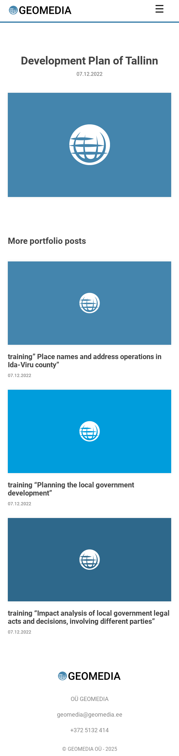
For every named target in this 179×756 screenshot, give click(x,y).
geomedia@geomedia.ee (89, 714)
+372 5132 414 (89, 730)
